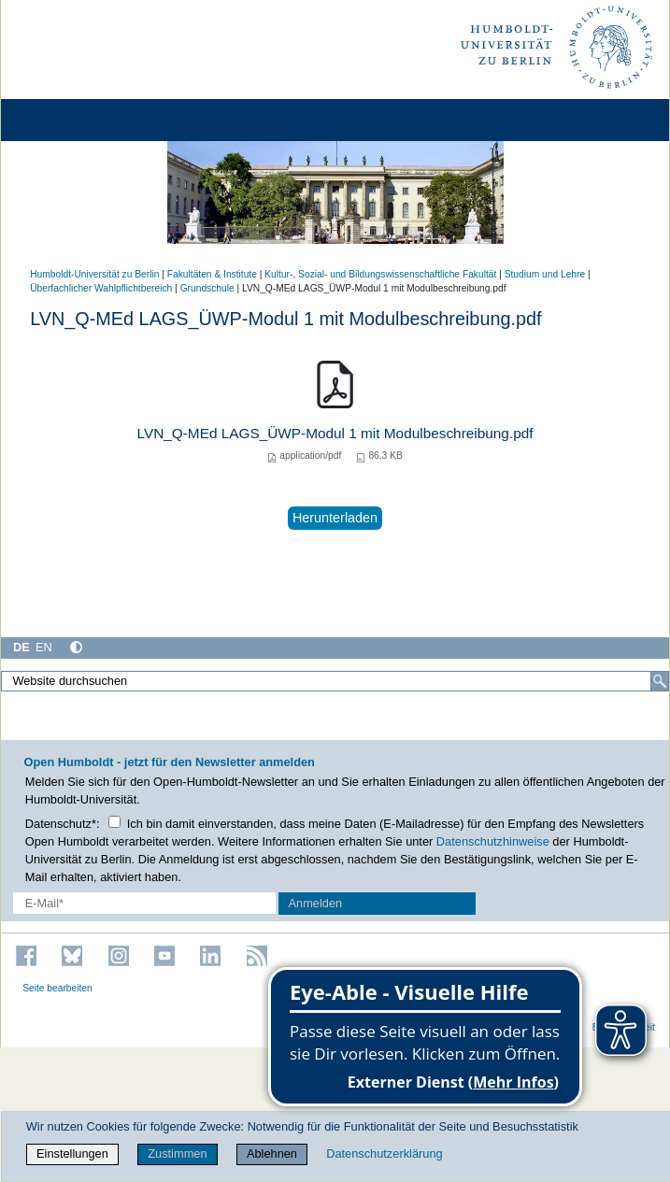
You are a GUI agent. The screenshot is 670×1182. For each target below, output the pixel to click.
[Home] (67, 120)
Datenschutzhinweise (492, 841)
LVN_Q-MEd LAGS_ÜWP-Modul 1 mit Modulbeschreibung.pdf (335, 433)
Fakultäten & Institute (212, 274)
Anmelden (316, 903)
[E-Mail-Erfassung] (144, 903)
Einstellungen (72, 1153)
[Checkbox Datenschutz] (114, 822)
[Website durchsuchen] (335, 681)
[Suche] (659, 681)
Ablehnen (272, 1153)
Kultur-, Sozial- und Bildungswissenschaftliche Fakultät (380, 274)
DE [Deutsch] (21, 647)
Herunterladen (335, 517)
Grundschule (207, 288)
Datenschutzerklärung (384, 1153)
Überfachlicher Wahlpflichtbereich (101, 288)
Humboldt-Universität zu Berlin (94, 274)
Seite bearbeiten (57, 988)
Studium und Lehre (545, 274)
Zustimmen (177, 1153)
